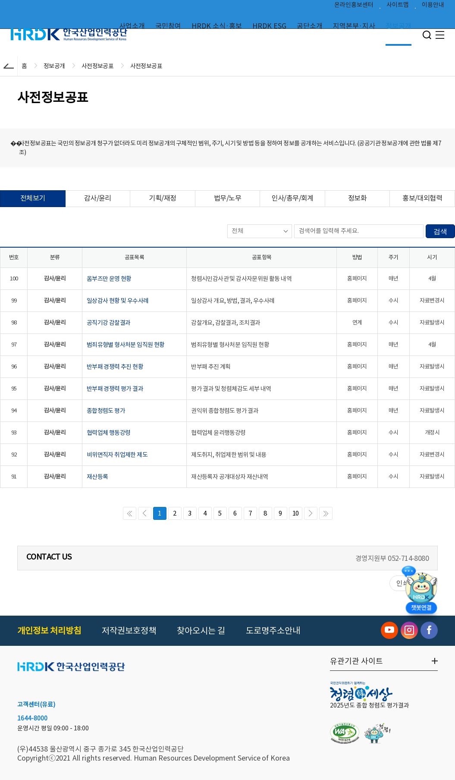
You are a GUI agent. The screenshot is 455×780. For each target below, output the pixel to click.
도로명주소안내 (273, 630)
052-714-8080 (408, 558)
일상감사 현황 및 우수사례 (118, 301)
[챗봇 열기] (421, 592)
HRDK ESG (269, 26)
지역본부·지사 (354, 26)
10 (295, 513)
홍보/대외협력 (422, 198)
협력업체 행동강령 (109, 433)
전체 (238, 230)
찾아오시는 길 (201, 630)
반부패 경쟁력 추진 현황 (115, 367)
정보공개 (398, 26)
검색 (440, 231)
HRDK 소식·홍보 (216, 26)
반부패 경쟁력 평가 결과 (115, 389)
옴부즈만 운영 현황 (109, 279)
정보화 (357, 198)
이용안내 (433, 7)
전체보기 (32, 198)
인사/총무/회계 (293, 198)
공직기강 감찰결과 (109, 323)
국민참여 (168, 26)
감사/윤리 (97, 198)
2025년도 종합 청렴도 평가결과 (369, 705)
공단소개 (310, 26)
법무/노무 (227, 198)
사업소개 (132, 26)
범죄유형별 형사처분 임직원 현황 (126, 345)
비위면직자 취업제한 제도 (117, 455)
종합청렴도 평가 (106, 411)
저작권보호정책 (129, 630)
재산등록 (97, 477)
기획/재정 (162, 198)
